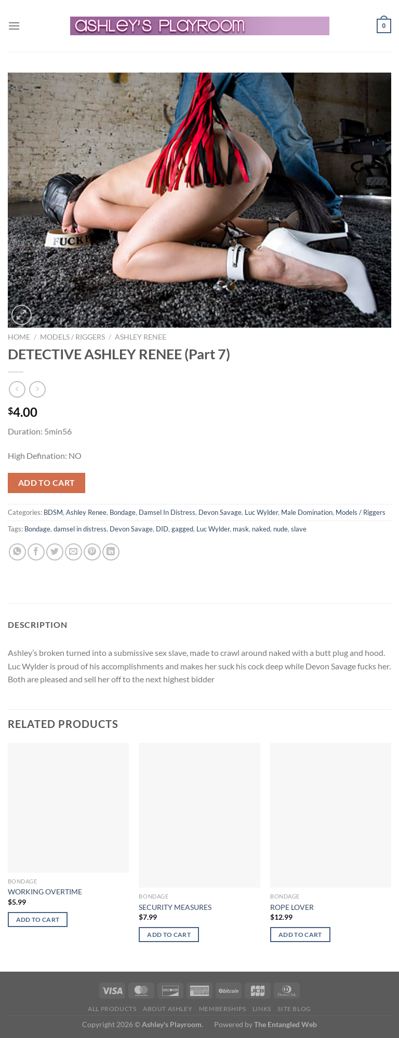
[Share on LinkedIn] (110, 551)
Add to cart (46, 482)
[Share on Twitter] (54, 551)
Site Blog (294, 1009)
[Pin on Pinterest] (92, 551)
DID (162, 529)
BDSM (53, 512)
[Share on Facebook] (36, 551)
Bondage (123, 512)
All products (112, 1009)
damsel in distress (80, 529)
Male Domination (306, 512)
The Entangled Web (285, 1024)
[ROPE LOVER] (330, 815)
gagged (182, 529)
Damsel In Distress (167, 512)
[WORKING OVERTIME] (68, 808)
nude (280, 529)
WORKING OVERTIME (45, 891)
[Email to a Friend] (73, 551)
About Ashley (167, 1009)
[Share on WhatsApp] (17, 551)
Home (19, 337)
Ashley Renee (140, 337)
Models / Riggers (72, 337)
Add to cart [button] (38, 919)
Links (261, 1009)
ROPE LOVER (292, 907)
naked (261, 529)
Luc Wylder (261, 512)
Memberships (222, 1009)
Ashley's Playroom (172, 1024)
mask (241, 529)
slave (299, 529)
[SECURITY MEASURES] (199, 815)
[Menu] (14, 25)
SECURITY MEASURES (175, 907)
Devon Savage (220, 512)
